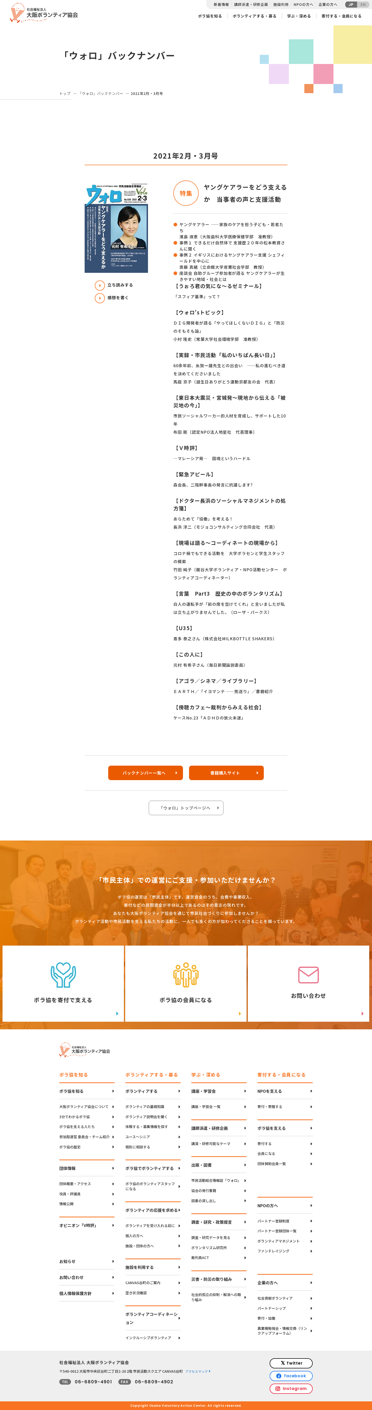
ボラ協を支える (271, 1128)
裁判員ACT (200, 1257)
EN (363, 4)
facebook (295, 1376)
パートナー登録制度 (273, 1221)
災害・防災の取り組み (211, 1279)
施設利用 (280, 4)
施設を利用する (139, 1267)
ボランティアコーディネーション (151, 1318)
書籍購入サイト (225, 773)
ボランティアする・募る (255, 16)
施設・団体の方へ (139, 1246)
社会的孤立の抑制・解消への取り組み (216, 1297)
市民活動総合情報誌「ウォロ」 (216, 1180)
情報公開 (66, 1203)
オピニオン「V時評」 (78, 1225)
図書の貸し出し (203, 1200)
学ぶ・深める (299, 16)
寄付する (264, 1143)
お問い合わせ (71, 1277)
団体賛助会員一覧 (271, 1163)
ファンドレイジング (273, 1251)
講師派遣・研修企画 (251, 4)
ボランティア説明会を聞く (146, 1116)
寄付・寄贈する (269, 1106)
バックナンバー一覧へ (144, 773)
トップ (65, 93)
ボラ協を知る (210, 16)
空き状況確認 (136, 1292)
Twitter (294, 1363)
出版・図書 (201, 1165)
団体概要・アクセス (75, 1183)
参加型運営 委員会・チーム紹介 (84, 1136)
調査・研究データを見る (210, 1237)
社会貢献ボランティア (275, 1298)
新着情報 (221, 4)
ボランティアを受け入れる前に (150, 1225)
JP (351, 4)
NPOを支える (269, 1091)
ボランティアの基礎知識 (144, 1106)
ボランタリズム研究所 (209, 1247)
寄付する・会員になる (342, 16)
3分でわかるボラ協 (74, 1116)
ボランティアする (141, 1091)
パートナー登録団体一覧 (276, 1231)
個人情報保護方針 (75, 1293)
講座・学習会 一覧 (205, 1106)
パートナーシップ (271, 1308)
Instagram (295, 1388)
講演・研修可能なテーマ (210, 1143)
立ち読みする (114, 285)
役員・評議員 (70, 1193)
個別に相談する (137, 1147)
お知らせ (67, 1261)
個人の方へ (134, 1235)
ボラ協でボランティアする (149, 1168)
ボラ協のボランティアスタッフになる (150, 1186)
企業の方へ (328, 4)
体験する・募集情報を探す (146, 1126)
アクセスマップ (196, 1371)
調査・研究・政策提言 (211, 1222)
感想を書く (112, 297)
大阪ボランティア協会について (84, 1106)
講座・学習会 (203, 1091)
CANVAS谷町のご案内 (142, 1282)
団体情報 (67, 1168)
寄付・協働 (266, 1318)
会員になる (266, 1153)
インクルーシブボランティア (148, 1337)
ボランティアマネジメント (278, 1241)
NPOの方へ (303, 4)
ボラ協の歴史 (70, 1147)
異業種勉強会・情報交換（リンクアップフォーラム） (282, 1331)
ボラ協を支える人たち (77, 1126)
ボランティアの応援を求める (151, 1210)
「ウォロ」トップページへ (185, 808)
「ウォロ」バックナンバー (100, 93)
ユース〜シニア (137, 1136)
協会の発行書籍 (203, 1190)
